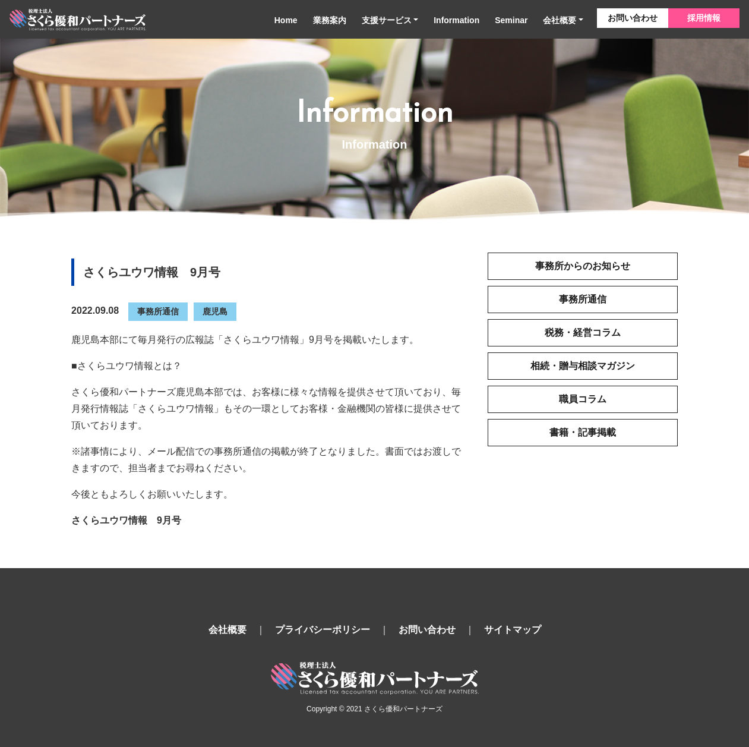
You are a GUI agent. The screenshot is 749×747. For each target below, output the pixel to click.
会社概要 (559, 20)
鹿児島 (215, 311)
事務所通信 (158, 311)
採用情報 (703, 18)
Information (456, 20)
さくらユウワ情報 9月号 (126, 520)
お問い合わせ (633, 18)
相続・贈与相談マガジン (582, 366)
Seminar (511, 20)
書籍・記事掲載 (582, 432)
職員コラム (582, 399)
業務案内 (329, 20)
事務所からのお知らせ (582, 266)
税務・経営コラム (583, 332)
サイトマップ (512, 630)
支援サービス (387, 20)
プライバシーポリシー (322, 630)
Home (286, 20)
